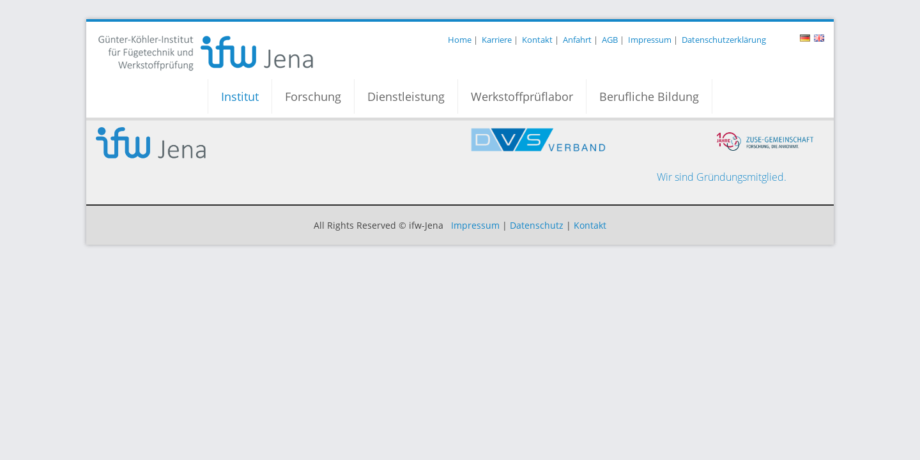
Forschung (313, 96)
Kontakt (537, 39)
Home (459, 39)
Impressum (649, 39)
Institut (240, 96)
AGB (610, 39)
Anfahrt (577, 39)
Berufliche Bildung (649, 96)
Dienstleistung (406, 96)
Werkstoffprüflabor (522, 96)
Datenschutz (537, 225)
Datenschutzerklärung (724, 39)
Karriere (497, 39)
